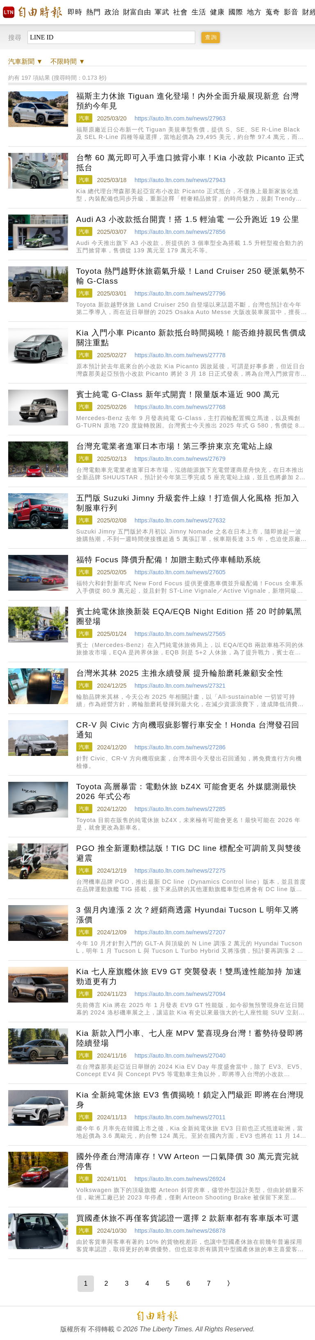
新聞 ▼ (25, 61)
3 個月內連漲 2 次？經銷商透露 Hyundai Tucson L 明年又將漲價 (187, 915)
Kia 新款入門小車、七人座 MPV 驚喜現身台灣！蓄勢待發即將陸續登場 (190, 1038)
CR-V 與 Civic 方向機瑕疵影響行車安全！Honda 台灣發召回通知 (187, 730)
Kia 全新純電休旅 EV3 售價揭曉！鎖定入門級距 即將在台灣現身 (190, 1099)
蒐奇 (272, 12)
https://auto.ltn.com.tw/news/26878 (180, 1230)
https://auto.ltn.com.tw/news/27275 (180, 870)
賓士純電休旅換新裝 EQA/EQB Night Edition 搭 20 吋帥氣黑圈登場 (189, 616)
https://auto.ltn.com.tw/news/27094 (180, 994)
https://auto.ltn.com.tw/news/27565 (180, 634)
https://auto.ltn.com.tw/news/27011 (180, 1117)
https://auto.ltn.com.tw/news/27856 (180, 232)
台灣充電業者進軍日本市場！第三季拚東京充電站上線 (174, 446)
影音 (291, 12)
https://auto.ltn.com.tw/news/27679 (180, 458)
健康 (217, 12)
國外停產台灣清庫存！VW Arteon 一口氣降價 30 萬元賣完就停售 (187, 1161)
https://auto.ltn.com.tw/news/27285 (180, 809)
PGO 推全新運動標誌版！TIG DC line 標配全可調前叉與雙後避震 (189, 853)
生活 (199, 12)
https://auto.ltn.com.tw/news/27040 (180, 1055)
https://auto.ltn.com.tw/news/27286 (180, 747)
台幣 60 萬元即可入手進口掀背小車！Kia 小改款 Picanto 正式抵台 (190, 162)
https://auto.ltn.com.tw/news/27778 (180, 355)
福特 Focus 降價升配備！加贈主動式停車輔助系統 (168, 559)
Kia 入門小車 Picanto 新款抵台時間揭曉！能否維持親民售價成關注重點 (191, 337)
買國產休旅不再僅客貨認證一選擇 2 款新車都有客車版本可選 (187, 1218)
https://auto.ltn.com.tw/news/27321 (180, 685)
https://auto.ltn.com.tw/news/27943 (180, 180)
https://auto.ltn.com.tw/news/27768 (180, 407)
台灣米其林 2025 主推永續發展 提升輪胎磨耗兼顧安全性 (180, 673)
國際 (235, 12)
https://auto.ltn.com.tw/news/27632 (180, 520)
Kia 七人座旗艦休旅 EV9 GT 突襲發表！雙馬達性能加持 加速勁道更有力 (189, 976)
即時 (75, 12)
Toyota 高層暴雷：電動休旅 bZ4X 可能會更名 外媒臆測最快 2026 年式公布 (186, 791)
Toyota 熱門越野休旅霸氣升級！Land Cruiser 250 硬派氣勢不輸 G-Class (190, 276)
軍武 (162, 12)
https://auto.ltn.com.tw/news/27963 (180, 118)
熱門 (93, 12)
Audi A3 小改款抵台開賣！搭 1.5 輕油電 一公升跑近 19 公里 (187, 219)
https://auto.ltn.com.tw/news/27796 (180, 293)
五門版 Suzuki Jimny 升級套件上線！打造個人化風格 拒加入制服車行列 (187, 503)
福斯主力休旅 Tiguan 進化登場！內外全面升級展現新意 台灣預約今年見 (187, 101)
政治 (112, 12)
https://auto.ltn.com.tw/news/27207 (180, 932)
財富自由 (137, 12)
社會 (180, 12)
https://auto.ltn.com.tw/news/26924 (180, 1179)
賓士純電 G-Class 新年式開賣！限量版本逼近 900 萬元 (178, 394)
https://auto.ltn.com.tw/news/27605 (180, 572)
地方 (254, 12)
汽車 (84, 118)
